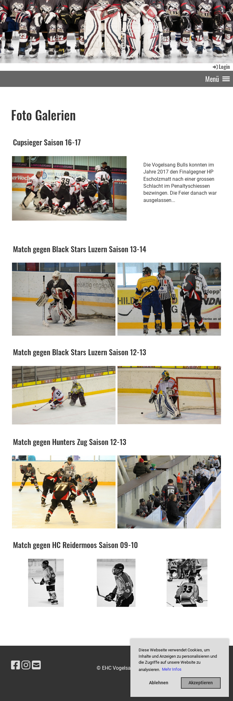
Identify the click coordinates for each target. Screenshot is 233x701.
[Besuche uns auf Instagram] (25, 665)
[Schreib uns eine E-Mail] (36, 665)
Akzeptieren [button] (200, 683)
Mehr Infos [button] (172, 669)
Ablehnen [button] (158, 683)
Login (221, 66)
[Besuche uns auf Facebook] (15, 665)
